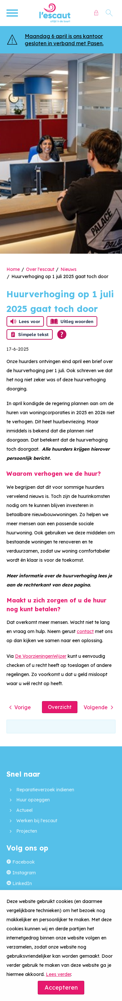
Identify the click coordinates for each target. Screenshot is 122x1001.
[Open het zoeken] (108, 13)
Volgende (96, 707)
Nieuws (68, 269)
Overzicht (60, 707)
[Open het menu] (13, 13)
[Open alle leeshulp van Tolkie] (61, 334)
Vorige (22, 707)
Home (13, 269)
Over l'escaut (40, 269)
